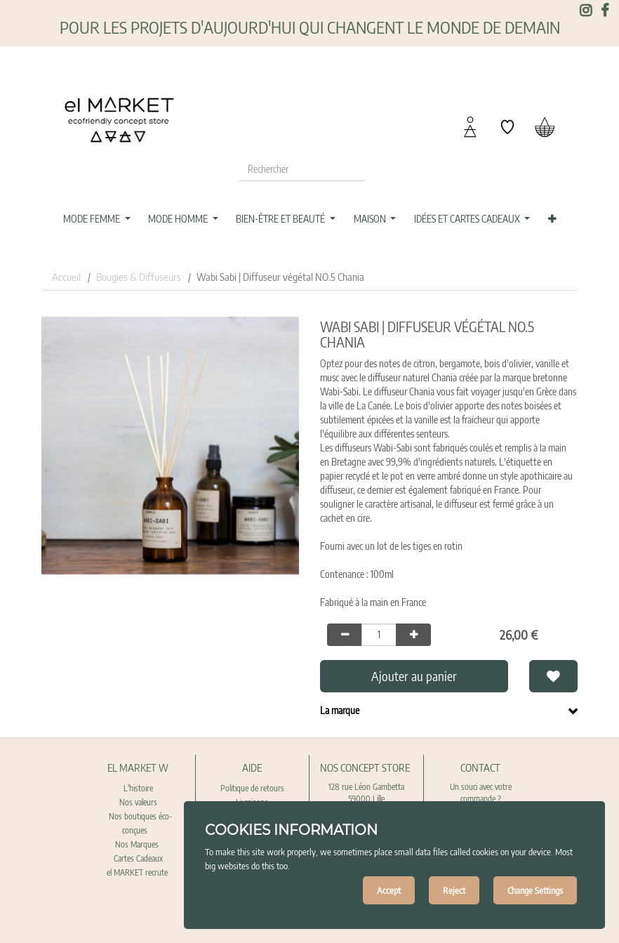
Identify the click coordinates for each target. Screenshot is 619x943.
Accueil (66, 276)
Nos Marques (138, 844)
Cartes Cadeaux (138, 858)
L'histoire (138, 788)
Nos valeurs (138, 802)
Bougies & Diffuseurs (138, 276)
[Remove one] (344, 635)
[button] (551, 219)
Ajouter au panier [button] (414, 676)
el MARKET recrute (138, 872)
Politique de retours (252, 788)
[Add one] (413, 635)
